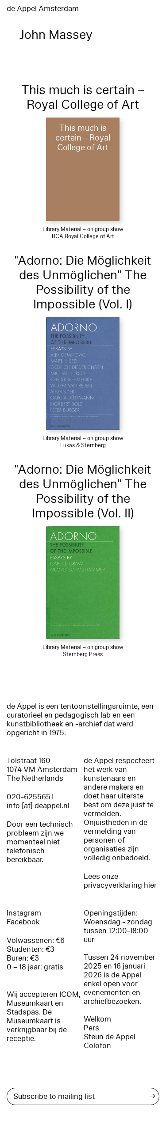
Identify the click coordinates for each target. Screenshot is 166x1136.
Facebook (23, 922)
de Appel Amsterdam (43, 9)
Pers (91, 1028)
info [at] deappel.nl (38, 806)
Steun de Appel (109, 1037)
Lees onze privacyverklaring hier (120, 880)
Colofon (97, 1046)
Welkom (97, 1019)
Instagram (24, 913)
